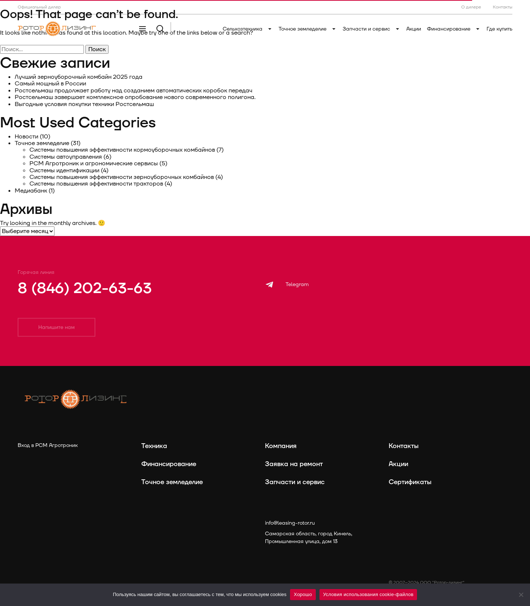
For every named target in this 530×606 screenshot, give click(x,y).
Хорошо (303, 594)
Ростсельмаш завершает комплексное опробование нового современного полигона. (136, 97)
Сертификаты (410, 482)
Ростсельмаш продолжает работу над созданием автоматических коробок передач (133, 91)
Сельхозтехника (248, 28)
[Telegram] (287, 284)
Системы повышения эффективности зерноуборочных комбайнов (121, 177)
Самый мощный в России (50, 84)
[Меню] (142, 28)
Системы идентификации (64, 170)
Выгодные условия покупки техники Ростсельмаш (84, 104)
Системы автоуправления (65, 157)
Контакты (403, 446)
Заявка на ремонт (294, 464)
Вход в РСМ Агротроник (48, 445)
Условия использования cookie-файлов (368, 594)
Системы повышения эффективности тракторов (96, 184)
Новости (26, 137)
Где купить (499, 28)
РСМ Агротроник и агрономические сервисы (93, 163)
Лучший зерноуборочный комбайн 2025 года (78, 77)
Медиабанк (31, 191)
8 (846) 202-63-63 (85, 288)
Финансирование (454, 28)
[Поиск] (160, 28)
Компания (281, 446)
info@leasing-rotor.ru (290, 522)
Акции (413, 28)
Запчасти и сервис (371, 28)
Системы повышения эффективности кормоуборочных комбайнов (122, 150)
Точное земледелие (308, 28)
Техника (154, 446)
